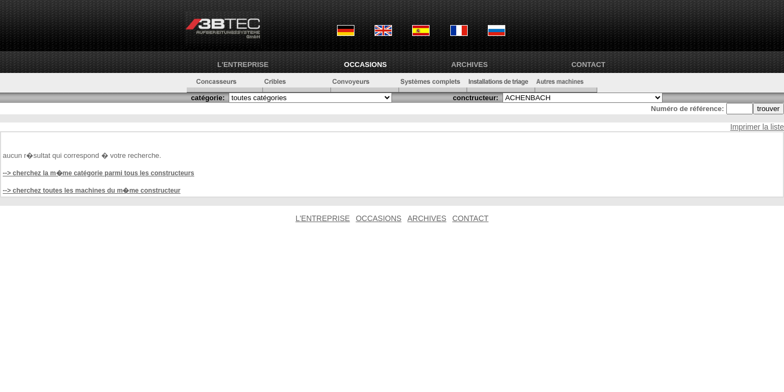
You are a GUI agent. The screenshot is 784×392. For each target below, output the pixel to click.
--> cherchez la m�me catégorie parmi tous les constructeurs (98, 173)
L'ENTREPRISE (242, 64)
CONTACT (588, 64)
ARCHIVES (469, 64)
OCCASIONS (365, 64)
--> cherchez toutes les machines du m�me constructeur (91, 190)
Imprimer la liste (757, 126)
